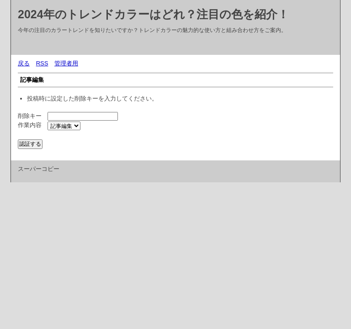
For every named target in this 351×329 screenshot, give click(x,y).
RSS (42, 63)
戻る (24, 63)
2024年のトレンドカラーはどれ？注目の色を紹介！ (153, 14)
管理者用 (66, 63)
